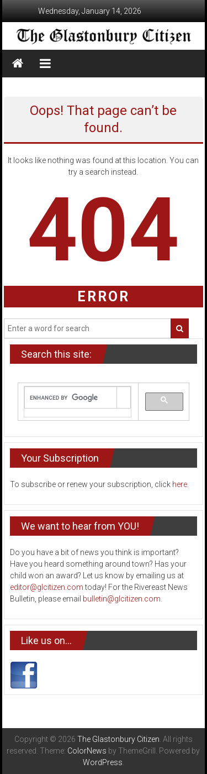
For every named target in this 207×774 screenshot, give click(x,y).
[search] (70, 398)
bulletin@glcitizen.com (122, 598)
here (179, 484)
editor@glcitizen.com (46, 587)
